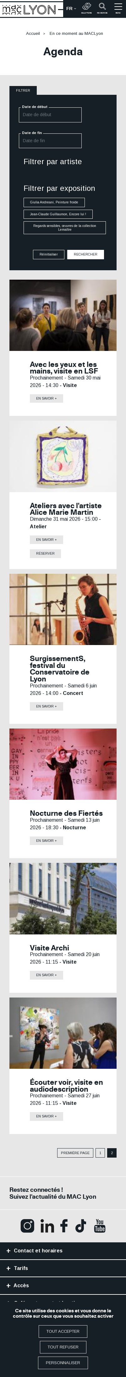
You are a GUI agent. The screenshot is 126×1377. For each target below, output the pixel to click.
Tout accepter (63, 1331)
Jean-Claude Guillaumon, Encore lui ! (58, 214)
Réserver (45, 553)
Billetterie (86, 8)
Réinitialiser (49, 254)
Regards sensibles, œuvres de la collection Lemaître (64, 227)
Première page (75, 1153)
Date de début (34, 107)
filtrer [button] (23, 90)
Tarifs (20, 1268)
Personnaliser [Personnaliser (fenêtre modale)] (63, 1362)
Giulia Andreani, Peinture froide (54, 203)
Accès (21, 1285)
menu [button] (118, 8)
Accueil (33, 33)
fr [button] (72, 10)
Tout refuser (63, 1347)
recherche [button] (102, 8)
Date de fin (32, 133)
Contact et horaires (38, 1250)
